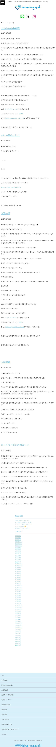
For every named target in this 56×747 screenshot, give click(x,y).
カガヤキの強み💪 (37, 526)
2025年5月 (35, 554)
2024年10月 (35, 565)
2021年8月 (35, 629)
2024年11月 (35, 563)
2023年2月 (35, 601)
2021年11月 (35, 625)
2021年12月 (35, 623)
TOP (2, 705)
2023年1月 (35, 603)
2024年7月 (35, 571)
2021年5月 (35, 635)
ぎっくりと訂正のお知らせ (15, 444)
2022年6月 (35, 615)
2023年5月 (35, 595)
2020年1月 (35, 645)
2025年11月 (35, 544)
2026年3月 (35, 538)
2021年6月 (35, 633)
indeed (21, 113)
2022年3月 (35, 621)
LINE (22, 16)
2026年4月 (35, 536)
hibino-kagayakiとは (7, 715)
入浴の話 (5, 212)
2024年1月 (35, 583)
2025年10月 (35, 546)
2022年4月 (35, 619)
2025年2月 (35, 559)
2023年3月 (35, 599)
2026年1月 (35, 540)
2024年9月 (35, 567)
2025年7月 (35, 550)
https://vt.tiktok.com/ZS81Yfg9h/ (11, 187)
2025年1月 (35, 561)
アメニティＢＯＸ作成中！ (40, 524)
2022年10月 (35, 609)
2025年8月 (35, 548)
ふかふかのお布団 (10, 28)
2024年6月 (35, 573)
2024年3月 (35, 579)
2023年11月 (35, 587)
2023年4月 (35, 597)
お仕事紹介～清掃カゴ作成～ (40, 522)
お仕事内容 (4, 720)
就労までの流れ (6, 735)
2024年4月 (35, 577)
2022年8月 (35, 611)
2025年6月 (35, 552)
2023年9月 (35, 591)
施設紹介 (4, 739)
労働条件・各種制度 (7, 725)
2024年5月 (35, 575)
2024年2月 (35, 581)
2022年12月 (35, 605)
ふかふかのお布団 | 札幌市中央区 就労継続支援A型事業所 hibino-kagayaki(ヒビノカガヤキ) (28, 7)
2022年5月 (35, 617)
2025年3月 (35, 557)
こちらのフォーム (11, 109)
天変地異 (5, 361)
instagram (34, 16)
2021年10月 (35, 627)
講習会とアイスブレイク (39, 528)
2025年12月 (35, 542)
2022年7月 (35, 613)
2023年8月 (35, 593)
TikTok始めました (10, 134)
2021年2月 (35, 641)
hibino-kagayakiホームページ (14, 118)
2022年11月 (35, 607)
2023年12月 (35, 585)
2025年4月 (35, 555)
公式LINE (4, 710)
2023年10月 (35, 589)
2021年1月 (35, 643)
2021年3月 (35, 639)
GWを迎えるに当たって (39, 520)
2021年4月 (35, 637)
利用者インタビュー (7, 730)
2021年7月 (35, 631)
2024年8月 (35, 569)
